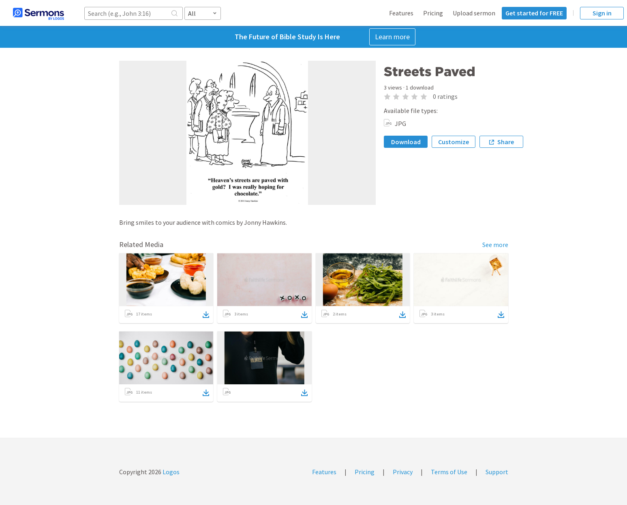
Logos (170, 472)
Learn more (392, 36)
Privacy (403, 472)
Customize (453, 142)
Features (401, 13)
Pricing (433, 13)
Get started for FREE (534, 13)
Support (497, 472)
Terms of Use (449, 472)
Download (406, 142)
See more (495, 245)
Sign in (602, 13)
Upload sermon (474, 13)
